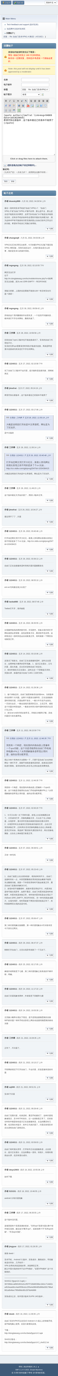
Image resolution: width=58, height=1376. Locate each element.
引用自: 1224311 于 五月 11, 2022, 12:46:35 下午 (30, 738)
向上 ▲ (36, 1367)
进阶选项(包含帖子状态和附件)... (22, 165)
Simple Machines (36, 1370)
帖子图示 (8, 94)
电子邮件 (8, 84)
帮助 (20, 1367)
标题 (6, 89)
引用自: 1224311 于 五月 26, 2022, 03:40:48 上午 (30, 455)
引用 (49, 229)
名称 (6, 80)
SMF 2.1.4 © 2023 (22, 1370)
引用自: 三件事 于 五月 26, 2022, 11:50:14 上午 (29, 418)
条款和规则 (28, 1367)
